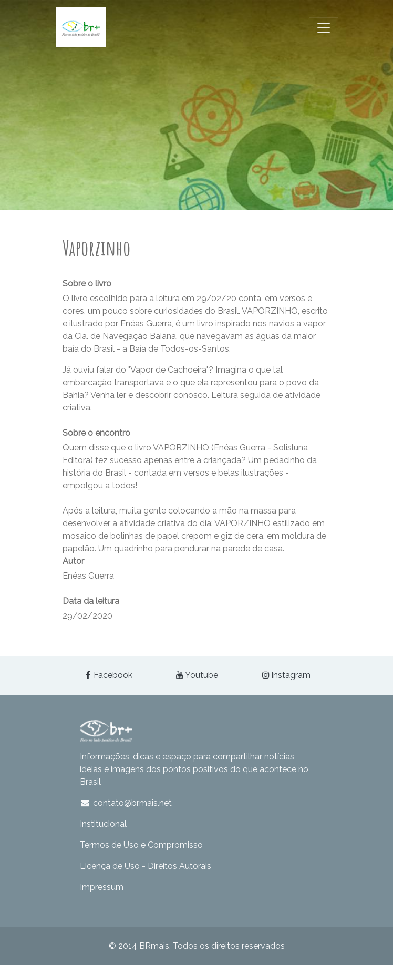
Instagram (285, 675)
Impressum (101, 887)
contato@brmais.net (126, 803)
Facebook (107, 675)
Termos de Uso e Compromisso (141, 845)
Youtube (196, 675)
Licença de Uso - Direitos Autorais (145, 866)
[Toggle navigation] (323, 27)
